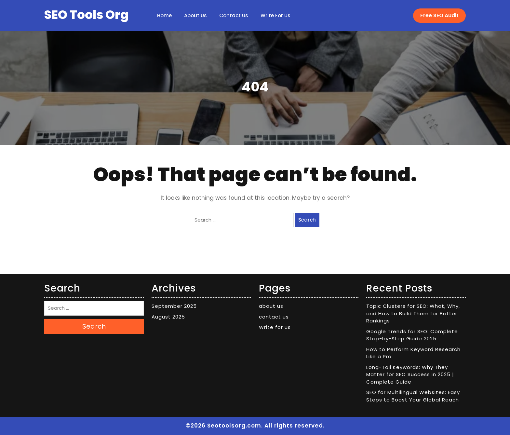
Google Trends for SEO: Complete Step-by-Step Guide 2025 (412, 335)
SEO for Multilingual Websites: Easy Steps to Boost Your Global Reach (413, 396)
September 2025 (174, 306)
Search (307, 219)
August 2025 (168, 316)
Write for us (275, 15)
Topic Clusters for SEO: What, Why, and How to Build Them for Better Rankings (413, 313)
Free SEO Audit (439, 15)
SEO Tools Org (86, 14)
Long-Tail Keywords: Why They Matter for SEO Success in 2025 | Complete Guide (410, 374)
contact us (233, 15)
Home (164, 15)
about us (195, 15)
